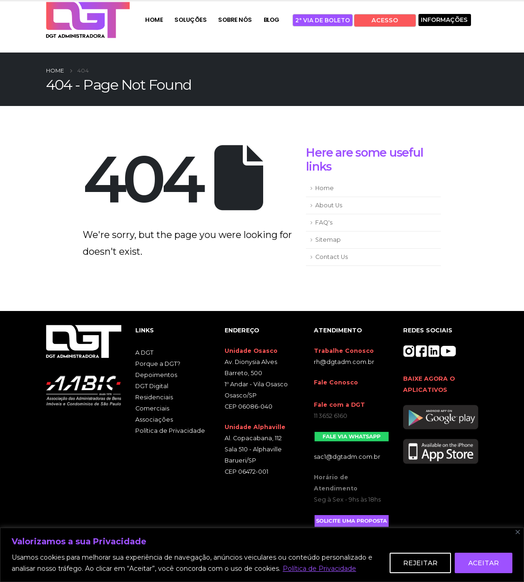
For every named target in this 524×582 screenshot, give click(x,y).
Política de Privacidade (319, 568)
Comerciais (152, 408)
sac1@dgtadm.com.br (347, 456)
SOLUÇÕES (190, 19)
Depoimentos (156, 374)
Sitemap (328, 239)
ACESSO (384, 20)
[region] (262, 555)
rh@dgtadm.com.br (344, 361)
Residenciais (154, 397)
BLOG (271, 19)
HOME (154, 19)
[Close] (518, 532)
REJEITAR (420, 563)
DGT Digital (151, 386)
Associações (154, 419)
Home (324, 188)
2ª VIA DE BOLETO (322, 20)
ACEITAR (483, 563)
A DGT (144, 352)
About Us (328, 205)
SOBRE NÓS (235, 19)
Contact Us (331, 256)
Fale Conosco (336, 382)
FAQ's (323, 222)
